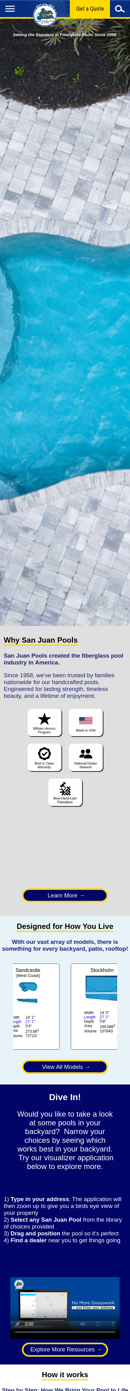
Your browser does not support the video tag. (65, 1308)
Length (16, 1022)
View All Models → (66, 1067)
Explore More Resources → (66, 1349)
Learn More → (66, 895)
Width (15, 1017)
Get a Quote (90, 8)
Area (14, 1030)
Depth (15, 1026)
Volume (16, 1036)
